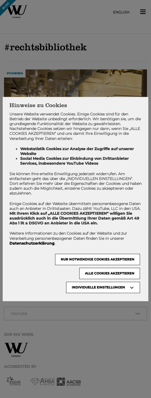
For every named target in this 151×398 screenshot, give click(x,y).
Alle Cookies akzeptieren (109, 273)
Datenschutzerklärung (32, 243)
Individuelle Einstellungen (98, 287)
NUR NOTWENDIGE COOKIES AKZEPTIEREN (97, 259)
